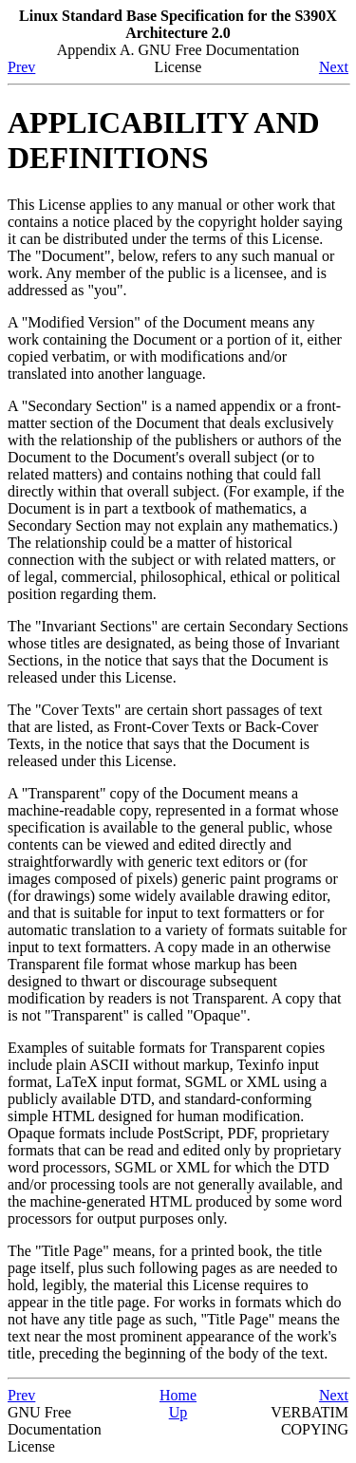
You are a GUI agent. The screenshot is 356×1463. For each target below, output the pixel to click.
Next (333, 67)
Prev (21, 67)
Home (178, 1395)
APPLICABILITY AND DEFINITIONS (164, 140)
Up (178, 1412)
